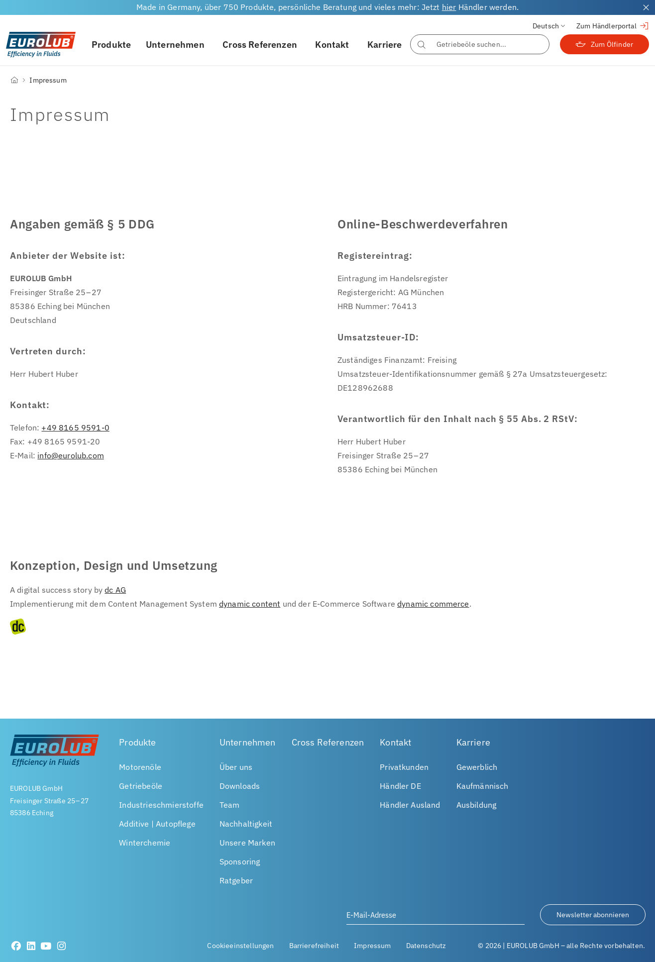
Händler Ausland (410, 805)
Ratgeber (236, 880)
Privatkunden (404, 767)
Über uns (235, 767)
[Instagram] (61, 946)
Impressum (372, 945)
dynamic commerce (433, 604)
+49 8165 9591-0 (75, 427)
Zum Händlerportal (612, 26)
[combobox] (479, 44)
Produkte (111, 44)
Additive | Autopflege (157, 824)
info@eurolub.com (70, 455)
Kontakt (332, 44)
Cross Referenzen (259, 44)
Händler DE (400, 786)
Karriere (384, 44)
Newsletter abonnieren (592, 914)
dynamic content (249, 604)
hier (449, 7)
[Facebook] (16, 946)
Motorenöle (140, 767)
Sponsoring (239, 861)
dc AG (115, 590)
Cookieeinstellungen (240, 945)
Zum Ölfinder (604, 44)
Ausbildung (476, 805)
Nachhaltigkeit (245, 824)
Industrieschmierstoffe (161, 805)
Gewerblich (477, 767)
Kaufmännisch (482, 786)
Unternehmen (175, 44)
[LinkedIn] (31, 946)
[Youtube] (46, 946)
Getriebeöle (140, 786)
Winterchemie (144, 843)
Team (229, 805)
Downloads (239, 786)
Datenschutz (426, 945)
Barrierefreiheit (314, 945)
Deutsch (546, 25)
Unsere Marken (247, 843)
